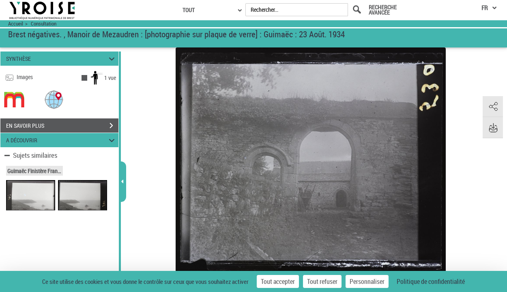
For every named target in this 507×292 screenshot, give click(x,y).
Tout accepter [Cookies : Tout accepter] (278, 281)
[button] (54, 99)
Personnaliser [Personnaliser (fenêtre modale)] (367, 281)
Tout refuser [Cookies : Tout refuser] (322, 281)
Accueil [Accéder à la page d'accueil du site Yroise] (15, 23)
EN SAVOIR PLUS (62, 125)
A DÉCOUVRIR (61, 140)
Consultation (43, 23)
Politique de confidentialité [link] (431, 281)
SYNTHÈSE (61, 59)
